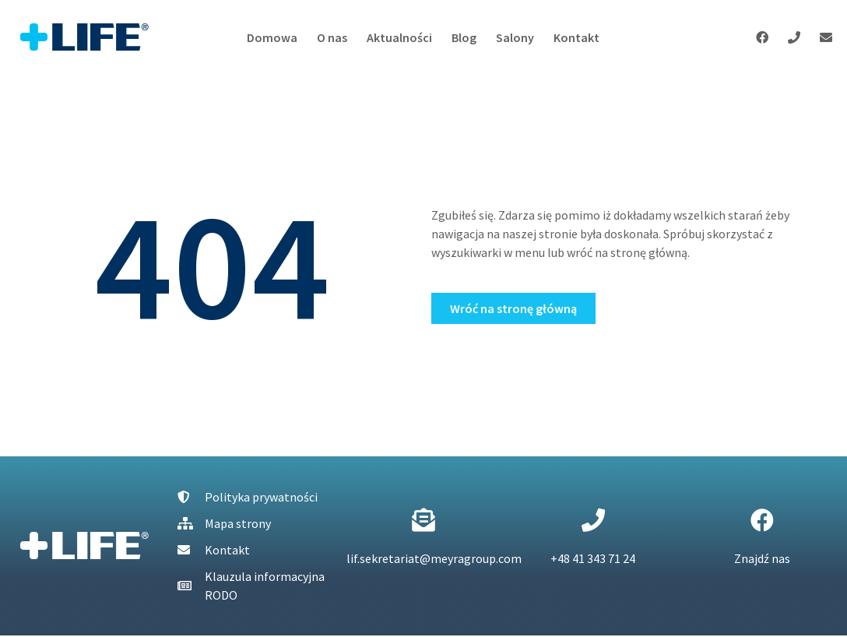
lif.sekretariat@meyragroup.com (434, 558)
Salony (515, 37)
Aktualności (399, 37)
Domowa (272, 37)
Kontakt (576, 37)
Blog (464, 37)
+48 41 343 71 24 (592, 558)
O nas (332, 37)
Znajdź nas (762, 558)
